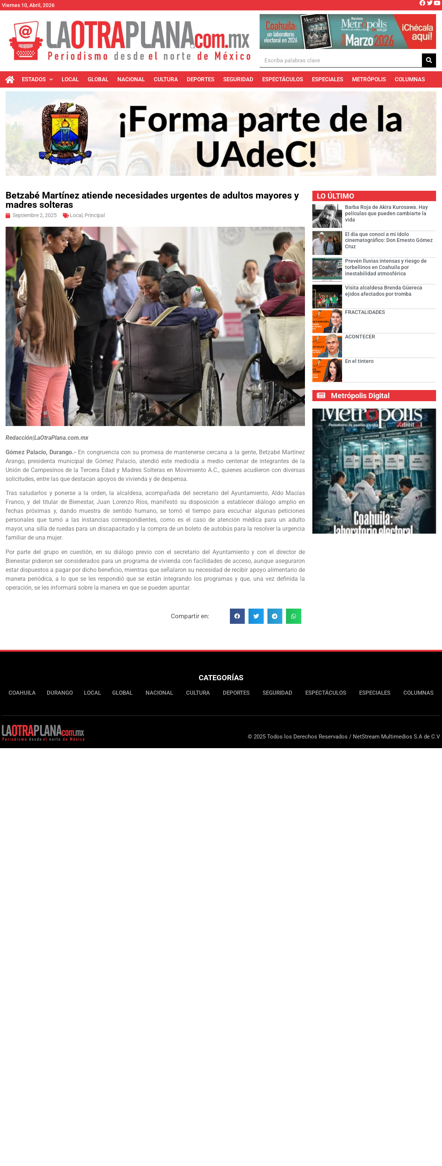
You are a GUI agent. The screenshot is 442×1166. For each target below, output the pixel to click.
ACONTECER (360, 338)
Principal (95, 217)
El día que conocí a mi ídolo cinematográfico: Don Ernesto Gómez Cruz (389, 241)
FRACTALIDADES (365, 314)
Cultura (166, 79)
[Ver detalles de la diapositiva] (348, 31)
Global (98, 79)
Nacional (131, 79)
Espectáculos (282, 79)
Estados (37, 79)
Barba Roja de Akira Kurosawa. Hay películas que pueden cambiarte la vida (386, 215)
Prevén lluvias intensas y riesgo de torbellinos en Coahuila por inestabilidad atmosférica (386, 268)
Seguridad (238, 79)
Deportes (200, 79)
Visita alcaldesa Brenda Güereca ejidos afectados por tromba (383, 292)
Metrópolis (369, 79)
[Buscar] (429, 60)
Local (70, 79)
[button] (237, 617)
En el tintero (359, 363)
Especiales (327, 79)
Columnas (410, 79)
